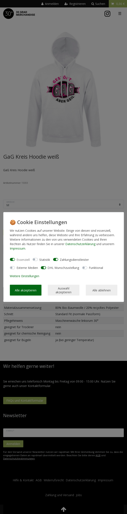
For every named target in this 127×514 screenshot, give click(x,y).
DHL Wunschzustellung (63, 268)
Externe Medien (27, 268)
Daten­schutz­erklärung (80, 244)
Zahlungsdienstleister (74, 259)
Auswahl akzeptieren (63, 290)
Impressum (17, 248)
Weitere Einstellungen (24, 276)
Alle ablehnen (101, 290)
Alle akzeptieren (25, 290)
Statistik (44, 259)
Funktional (96, 268)
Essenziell (23, 259)
